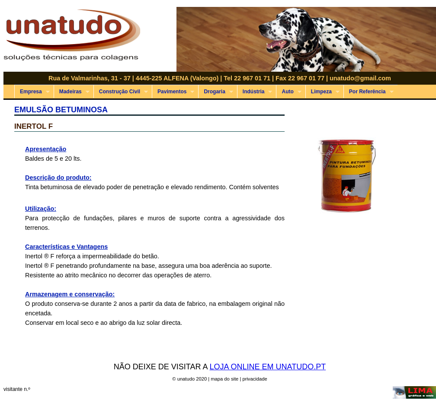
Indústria (254, 92)
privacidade (254, 378)
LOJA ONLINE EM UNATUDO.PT (268, 366)
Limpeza (322, 92)
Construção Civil (120, 92)
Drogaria (215, 92)
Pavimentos (173, 92)
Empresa (32, 92)
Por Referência (368, 92)
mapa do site (224, 378)
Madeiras (72, 92)
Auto (288, 92)
